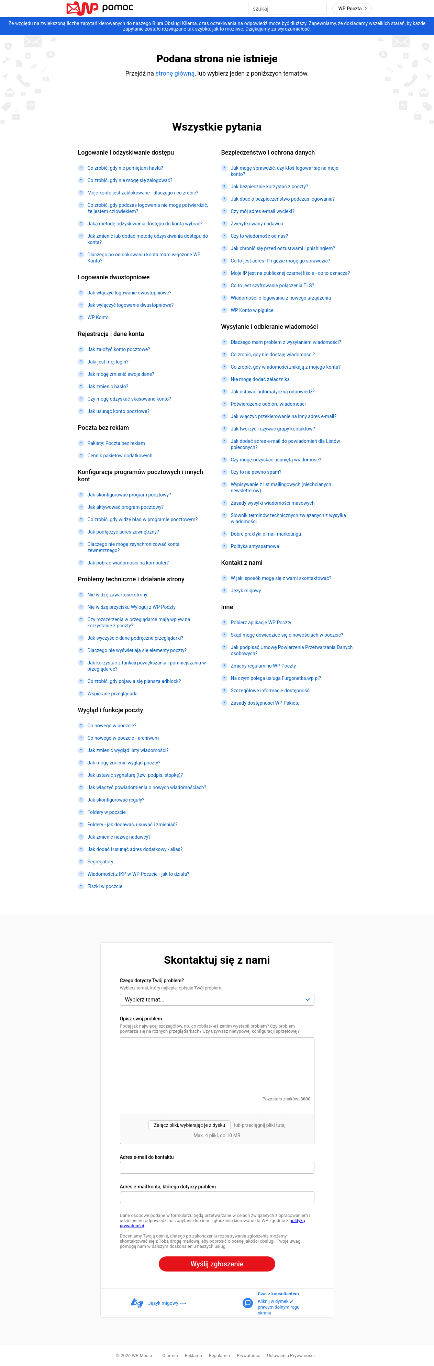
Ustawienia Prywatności (290, 1355)
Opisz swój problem (141, 1018)
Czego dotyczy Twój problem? (152, 980)
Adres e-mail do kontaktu (147, 1157)
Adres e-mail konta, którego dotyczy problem (168, 1186)
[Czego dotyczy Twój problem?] (217, 1000)
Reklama (193, 1355)
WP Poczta (353, 8)
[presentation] (217, 1129)
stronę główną (175, 73)
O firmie (170, 1355)
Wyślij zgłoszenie (216, 1264)
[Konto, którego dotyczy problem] (217, 1197)
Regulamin (219, 1355)
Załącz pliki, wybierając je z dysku (189, 1125)
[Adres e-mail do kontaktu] (217, 1168)
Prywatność (248, 1355)
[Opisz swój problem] (217, 1065)
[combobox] (287, 8)
